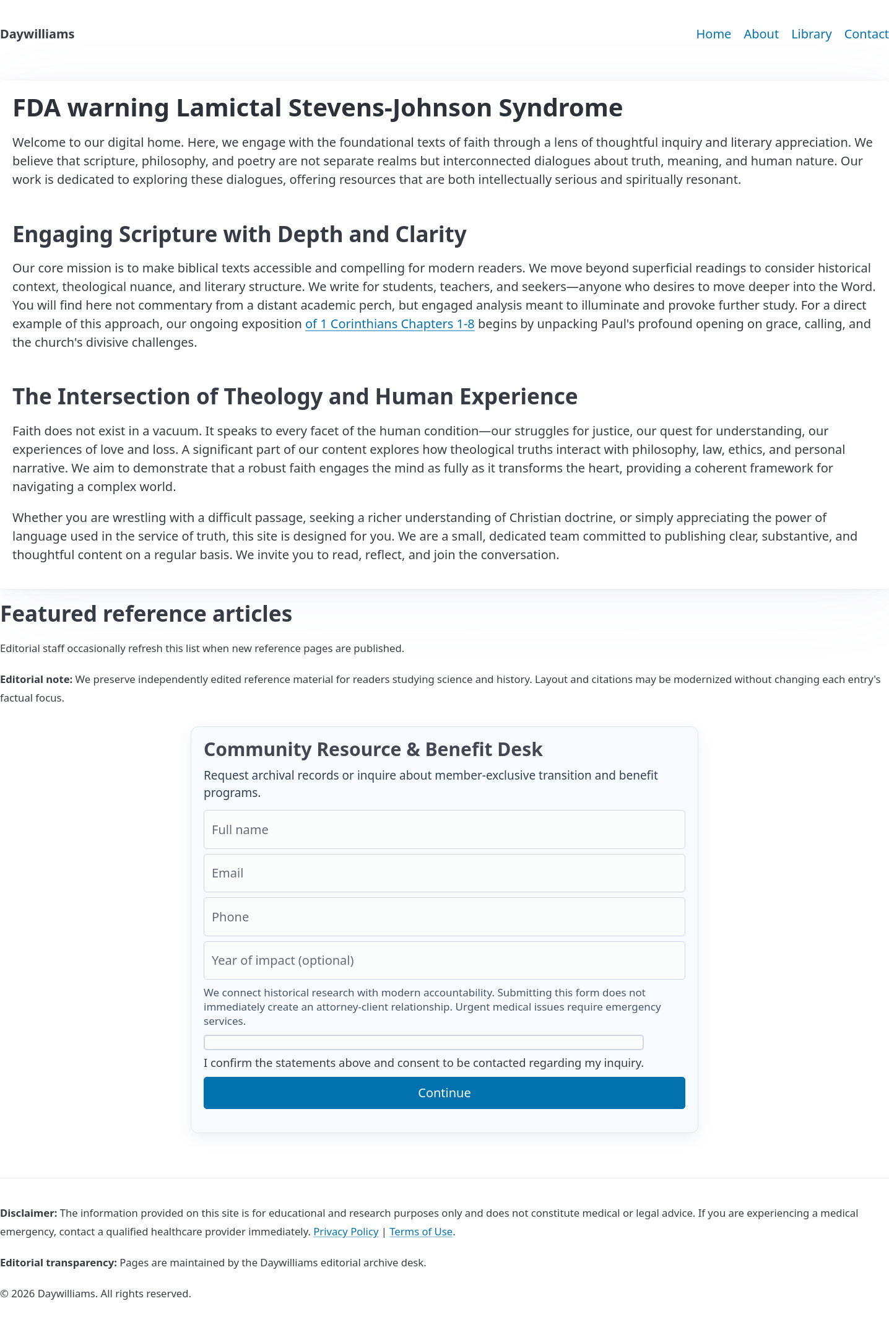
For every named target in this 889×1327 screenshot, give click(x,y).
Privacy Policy (345, 1231)
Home (713, 33)
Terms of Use (421, 1231)
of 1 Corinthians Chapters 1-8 (390, 323)
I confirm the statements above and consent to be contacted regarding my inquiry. (424, 1052)
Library (811, 33)
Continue (444, 1092)
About (761, 33)
